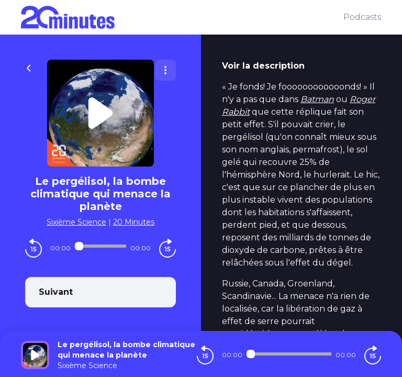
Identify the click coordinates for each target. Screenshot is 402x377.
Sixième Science (76, 222)
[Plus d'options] (165, 70)
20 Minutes (133, 222)
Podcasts (362, 17)
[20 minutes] (182, 17)
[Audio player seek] (100, 246)
